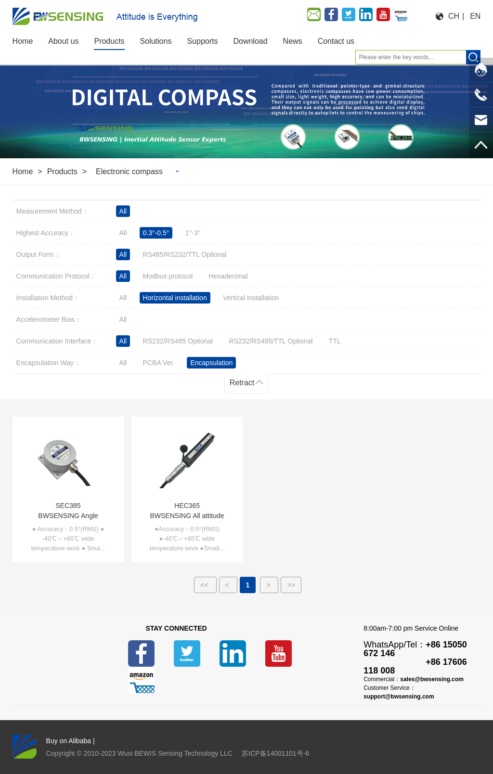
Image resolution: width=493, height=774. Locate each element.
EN (475, 16)
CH (453, 16)
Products (62, 171)
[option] (246, 107)
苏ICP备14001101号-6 (275, 753)
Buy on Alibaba (68, 741)
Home (23, 171)
